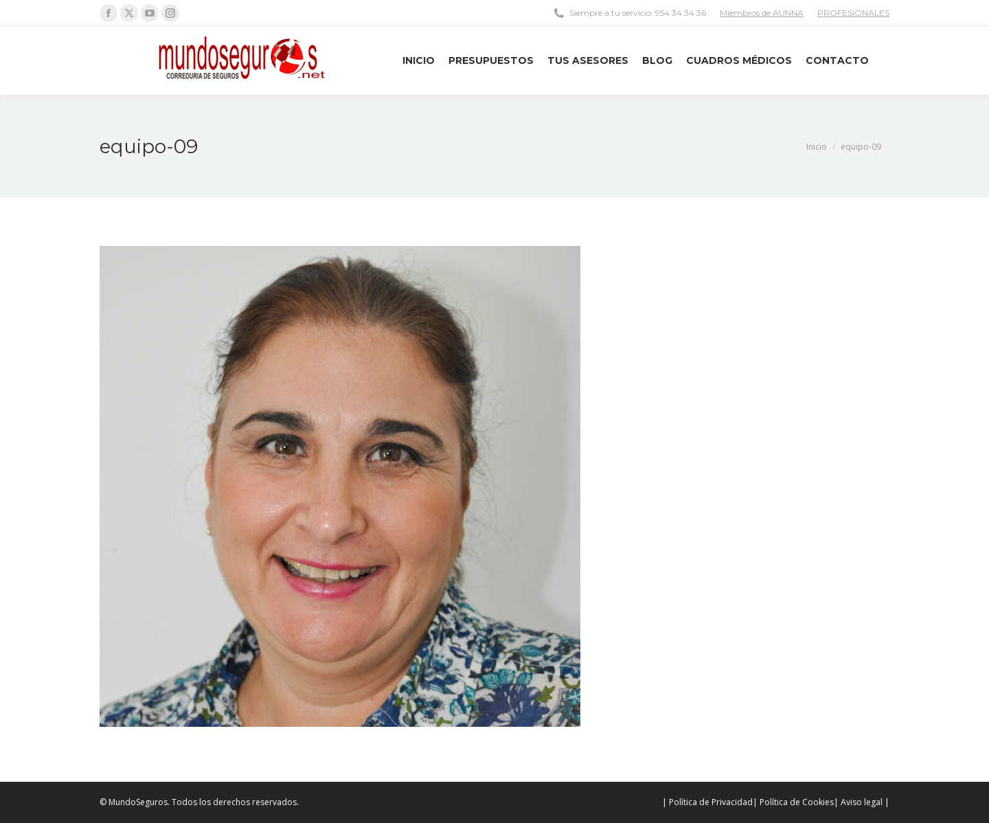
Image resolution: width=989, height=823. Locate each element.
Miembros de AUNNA (762, 13)
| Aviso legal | (861, 802)
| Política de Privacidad (707, 802)
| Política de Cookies (793, 802)
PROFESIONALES (853, 13)
